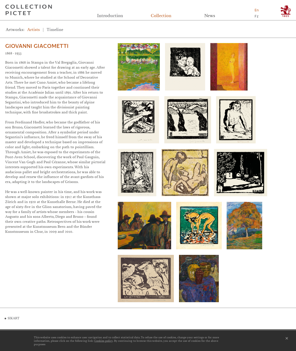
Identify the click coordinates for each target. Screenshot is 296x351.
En (257, 10)
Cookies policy (103, 341)
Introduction (110, 16)
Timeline (55, 29)
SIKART (13, 318)
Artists (33, 29)
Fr (257, 16)
